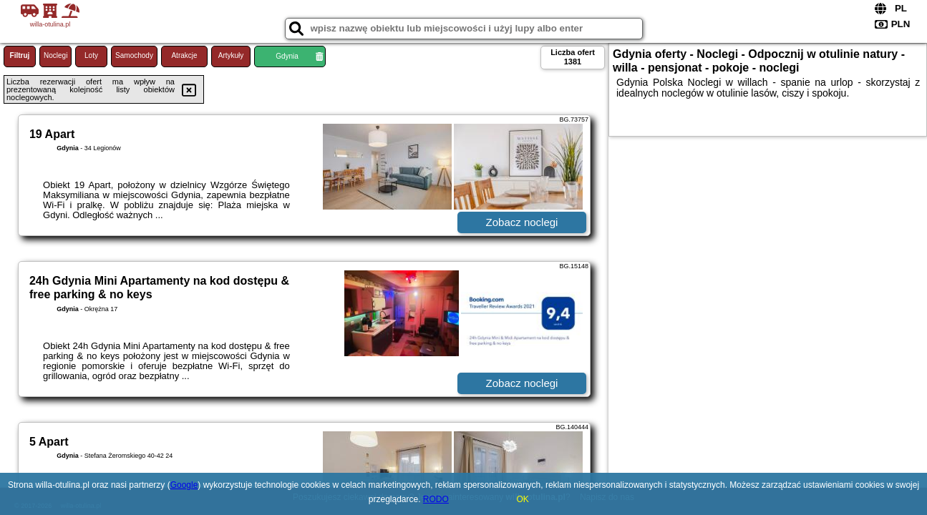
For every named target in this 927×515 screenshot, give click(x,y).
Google (184, 485)
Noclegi (55, 55)
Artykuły (231, 55)
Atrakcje (184, 55)
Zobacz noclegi (522, 222)
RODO (436, 499)
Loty (91, 55)
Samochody (134, 55)
